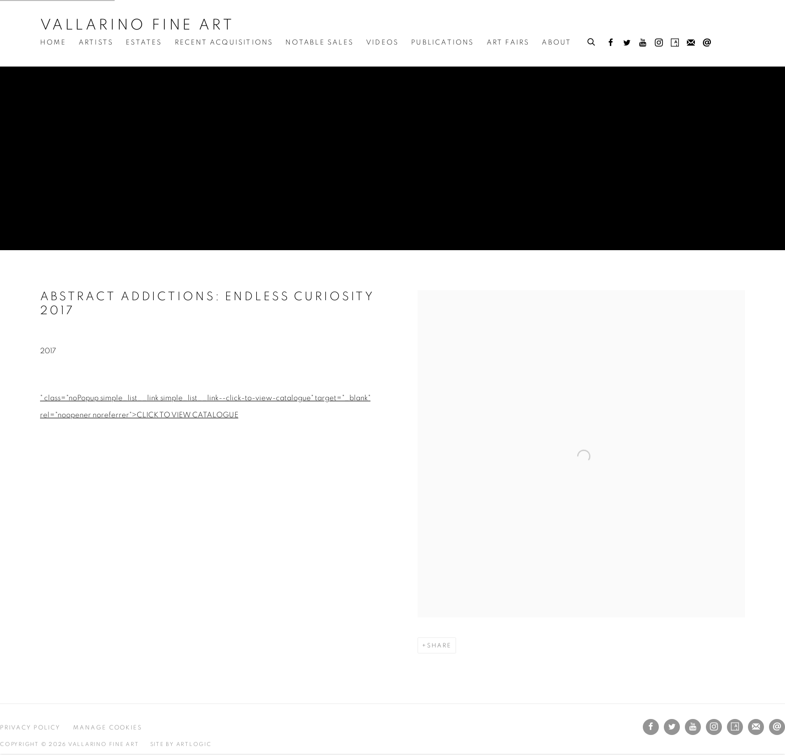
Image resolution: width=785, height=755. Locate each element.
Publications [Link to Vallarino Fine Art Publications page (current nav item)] (442, 42)
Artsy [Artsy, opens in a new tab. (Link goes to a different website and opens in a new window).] (675, 43)
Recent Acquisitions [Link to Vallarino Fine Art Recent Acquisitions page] (224, 42)
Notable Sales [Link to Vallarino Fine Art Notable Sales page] (319, 42)
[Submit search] (591, 40)
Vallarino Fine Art (137, 25)
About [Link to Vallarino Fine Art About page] (556, 42)
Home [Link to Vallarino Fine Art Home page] (53, 42)
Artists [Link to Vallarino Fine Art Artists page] (96, 42)
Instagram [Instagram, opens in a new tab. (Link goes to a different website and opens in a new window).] (659, 43)
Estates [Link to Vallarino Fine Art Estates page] (144, 42)
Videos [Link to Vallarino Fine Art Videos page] (382, 42)
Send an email (707, 43)
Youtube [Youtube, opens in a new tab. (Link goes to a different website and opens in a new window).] (643, 43)
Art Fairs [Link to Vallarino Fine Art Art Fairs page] (508, 42)
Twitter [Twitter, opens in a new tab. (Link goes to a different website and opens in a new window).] (627, 43)
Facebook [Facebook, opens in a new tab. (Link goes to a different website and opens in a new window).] (611, 43)
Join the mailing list (691, 43)
